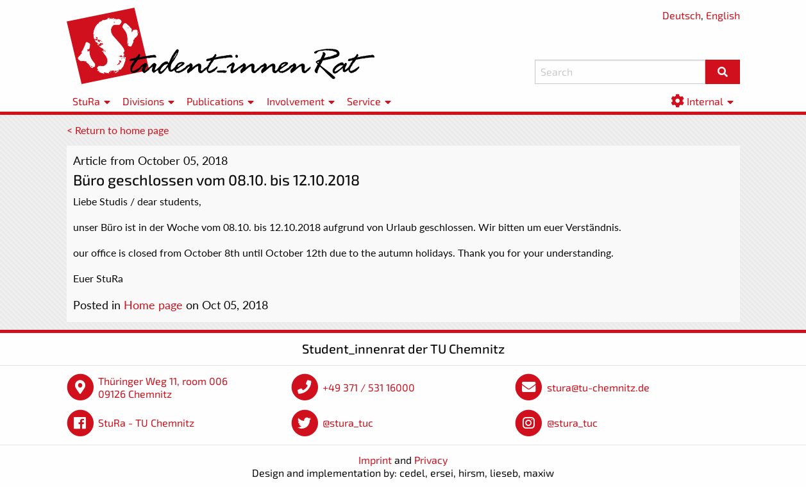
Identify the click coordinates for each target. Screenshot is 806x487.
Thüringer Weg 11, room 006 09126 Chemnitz (163, 387)
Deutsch (681, 15)
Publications (215, 101)
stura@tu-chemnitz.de (598, 387)
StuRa (86, 101)
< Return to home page (118, 130)
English (723, 15)
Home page (153, 305)
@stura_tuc (348, 422)
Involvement (295, 101)
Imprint (375, 460)
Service (364, 101)
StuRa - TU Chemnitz (146, 422)
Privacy (431, 460)
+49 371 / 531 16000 (369, 387)
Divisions (143, 101)
